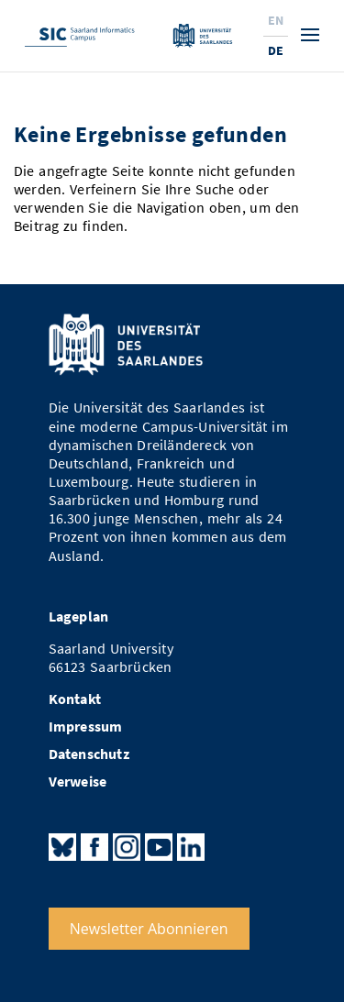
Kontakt (75, 699)
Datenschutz (89, 754)
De (275, 50)
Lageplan (79, 616)
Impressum (86, 726)
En (275, 20)
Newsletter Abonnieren (149, 929)
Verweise (78, 781)
